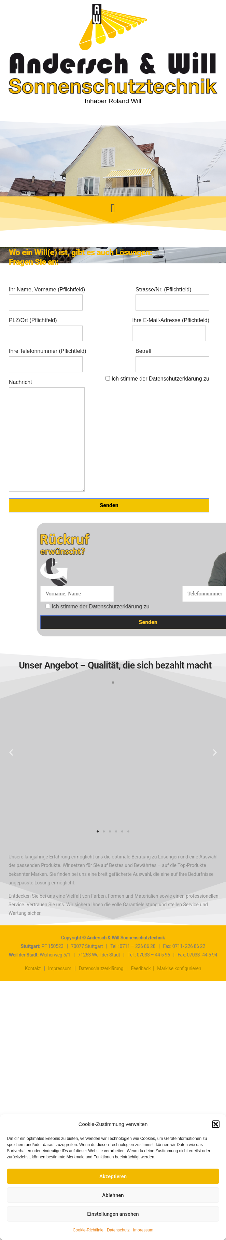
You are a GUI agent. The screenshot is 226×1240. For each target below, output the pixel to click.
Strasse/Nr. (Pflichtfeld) (172, 296)
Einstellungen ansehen (113, 1214)
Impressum (143, 1230)
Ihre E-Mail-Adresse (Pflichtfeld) (170, 326)
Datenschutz (118, 1230)
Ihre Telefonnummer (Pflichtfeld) (47, 357)
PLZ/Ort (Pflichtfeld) (46, 326)
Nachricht (47, 435)
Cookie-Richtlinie (88, 1230)
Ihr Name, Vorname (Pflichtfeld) (47, 296)
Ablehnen (113, 1195)
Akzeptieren (113, 1176)
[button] (215, 1124)
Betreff (172, 357)
